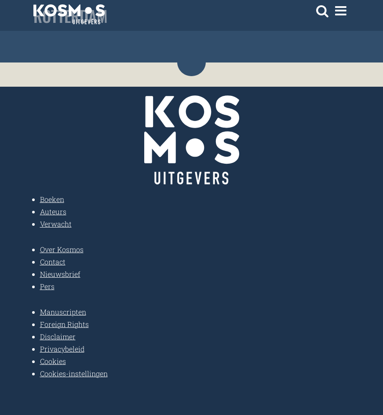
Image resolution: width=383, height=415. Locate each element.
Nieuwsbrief (60, 274)
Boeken (52, 199)
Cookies (53, 361)
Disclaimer (58, 336)
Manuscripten (63, 311)
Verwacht (56, 223)
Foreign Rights (64, 324)
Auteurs (53, 211)
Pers (47, 286)
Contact (53, 261)
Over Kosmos (62, 249)
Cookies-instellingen (74, 373)
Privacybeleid (62, 348)
